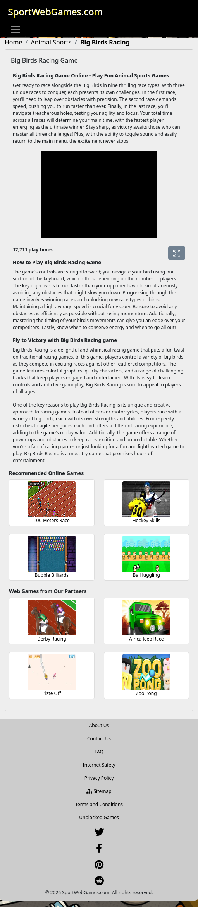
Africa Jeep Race (146, 638)
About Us (99, 725)
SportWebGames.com (55, 11)
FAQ (99, 751)
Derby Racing (51, 638)
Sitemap (98, 791)
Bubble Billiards (51, 575)
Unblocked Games (99, 817)
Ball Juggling (146, 575)
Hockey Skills (146, 520)
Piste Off (51, 693)
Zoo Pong (146, 693)
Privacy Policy (99, 778)
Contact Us (99, 738)
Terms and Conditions (99, 804)
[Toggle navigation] (15, 29)
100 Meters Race (52, 520)
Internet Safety (99, 765)
